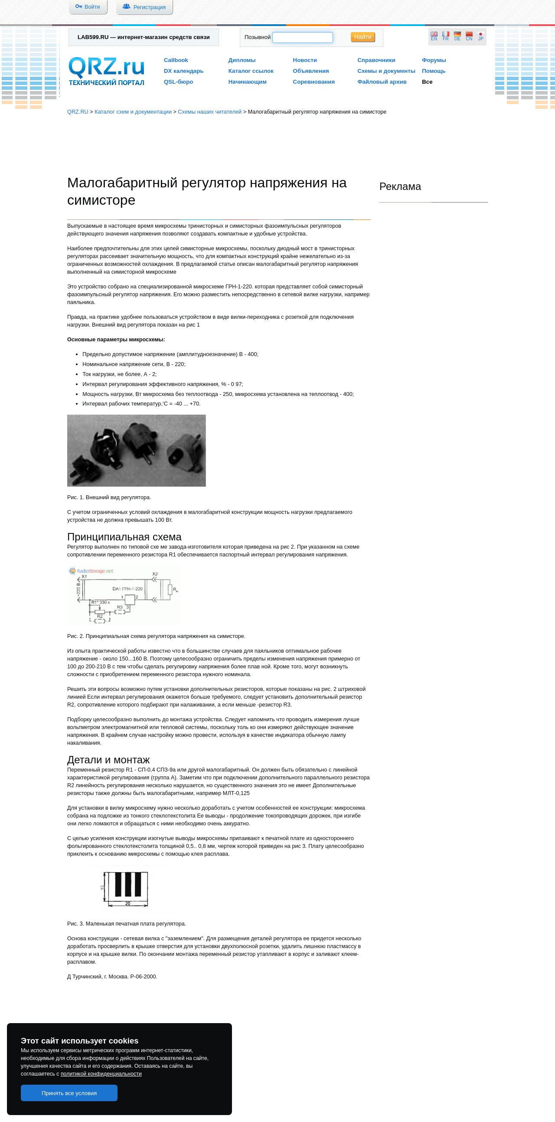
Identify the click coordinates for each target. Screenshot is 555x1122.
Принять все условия (69, 1093)
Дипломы (242, 60)
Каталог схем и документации (133, 111)
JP (480, 38)
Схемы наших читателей (210, 111)
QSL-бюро (178, 82)
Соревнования (314, 82)
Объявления (311, 71)
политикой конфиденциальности (101, 1074)
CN (469, 38)
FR (446, 38)
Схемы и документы (386, 71)
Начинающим (248, 82)
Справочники (376, 60)
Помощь (434, 71)
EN (434, 38)
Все (427, 82)
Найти (363, 36)
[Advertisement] (277, 145)
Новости (305, 60)
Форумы (434, 60)
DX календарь (184, 71)
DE (457, 38)
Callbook (176, 60)
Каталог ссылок (251, 71)
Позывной (258, 37)
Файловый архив (381, 82)
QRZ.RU (77, 111)
